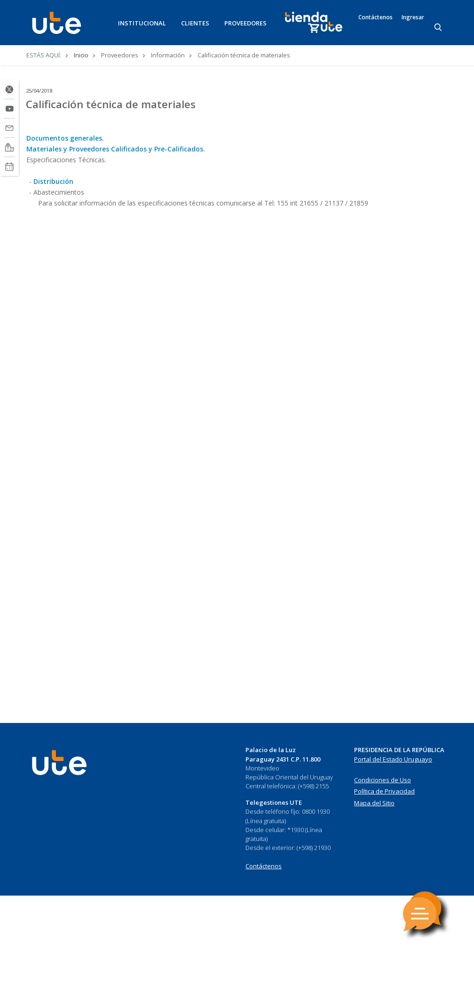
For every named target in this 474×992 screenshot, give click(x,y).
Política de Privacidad (384, 791)
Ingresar (413, 17)
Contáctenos (375, 17)
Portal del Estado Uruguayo (393, 759)
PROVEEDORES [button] (245, 23)
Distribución (53, 181)
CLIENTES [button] (195, 23)
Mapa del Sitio (374, 803)
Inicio (81, 55)
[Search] (438, 28)
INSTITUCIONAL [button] (142, 23)
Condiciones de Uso (382, 780)
